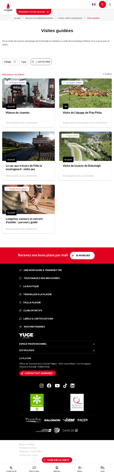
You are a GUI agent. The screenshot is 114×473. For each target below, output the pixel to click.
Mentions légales (27, 444)
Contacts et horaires (38, 373)
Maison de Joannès (18, 112)
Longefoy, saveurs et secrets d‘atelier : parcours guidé (24, 220)
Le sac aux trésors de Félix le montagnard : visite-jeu (24, 167)
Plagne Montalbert (17, 188)
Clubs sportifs (30, 310)
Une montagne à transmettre (40, 270)
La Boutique (29, 286)
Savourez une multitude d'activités (40, 18)
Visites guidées (93, 18)
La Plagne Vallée (15, 82)
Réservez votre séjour (34, 12)
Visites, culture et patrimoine (71, 18)
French (93, 4)
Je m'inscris (83, 255)
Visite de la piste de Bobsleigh (82, 165)
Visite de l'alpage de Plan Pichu (82, 112)
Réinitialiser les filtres (13, 74)
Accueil (18, 18)
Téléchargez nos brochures (39, 278)
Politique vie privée (28, 447)
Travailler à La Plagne (35, 294)
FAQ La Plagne (30, 302)
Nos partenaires (32, 326)
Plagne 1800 (70, 135)
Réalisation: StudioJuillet (30, 451)
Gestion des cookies (28, 455)
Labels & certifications (36, 318)
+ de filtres (43, 61)
